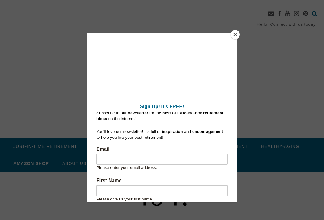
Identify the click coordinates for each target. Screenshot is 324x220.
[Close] (235, 34)
